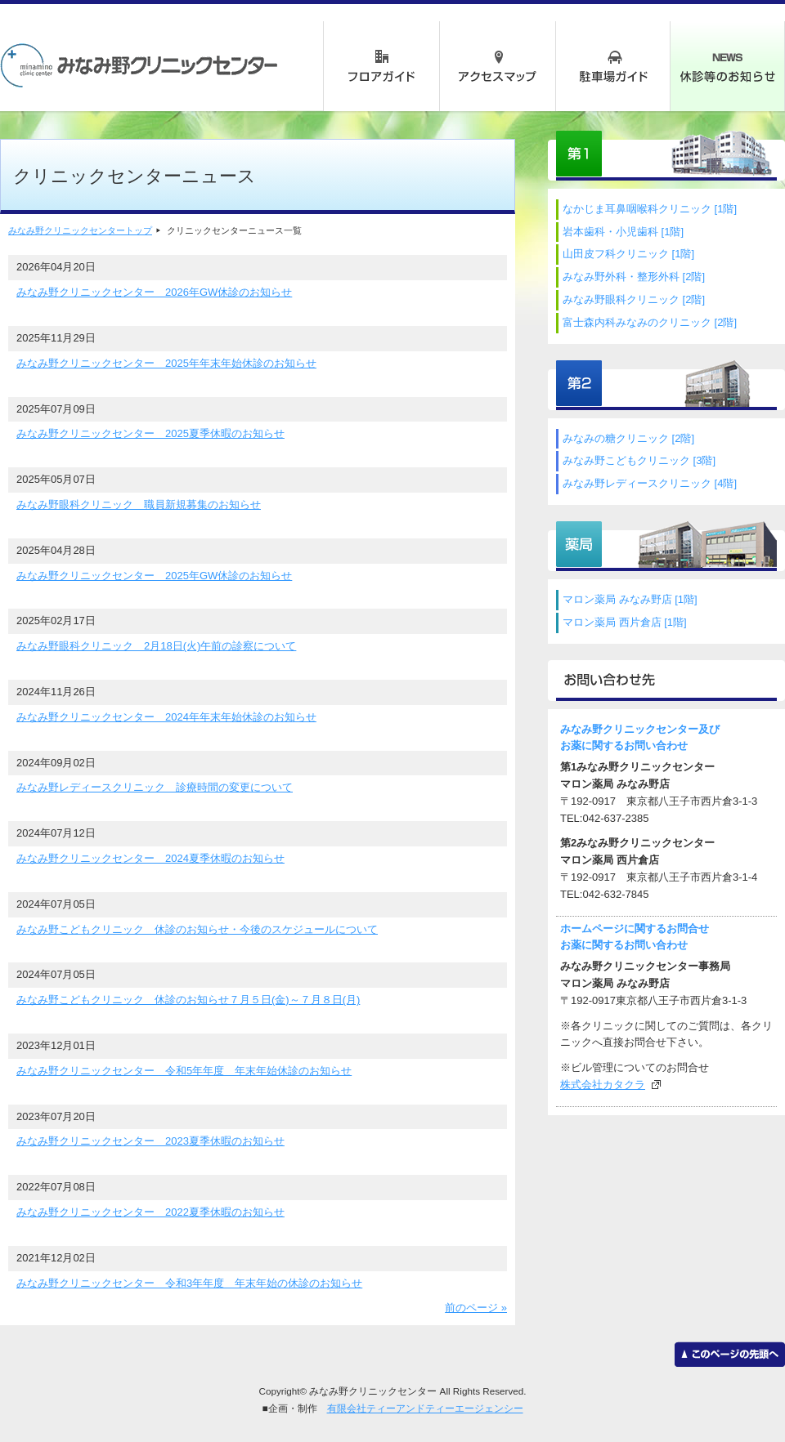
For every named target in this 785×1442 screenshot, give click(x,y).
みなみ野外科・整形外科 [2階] (634, 276)
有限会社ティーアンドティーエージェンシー (425, 1408)
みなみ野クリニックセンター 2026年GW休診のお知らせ (154, 292)
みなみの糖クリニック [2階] (628, 438)
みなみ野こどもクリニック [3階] (639, 460)
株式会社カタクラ (602, 1084)
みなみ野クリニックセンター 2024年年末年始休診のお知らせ (166, 717)
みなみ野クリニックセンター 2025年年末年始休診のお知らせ (166, 363)
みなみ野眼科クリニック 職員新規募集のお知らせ (138, 504)
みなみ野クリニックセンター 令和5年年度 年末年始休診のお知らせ (184, 1071)
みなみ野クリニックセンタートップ (80, 230)
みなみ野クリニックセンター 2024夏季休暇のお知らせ (150, 858)
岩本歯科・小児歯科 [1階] (623, 231)
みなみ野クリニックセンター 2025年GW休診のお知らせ (154, 575)
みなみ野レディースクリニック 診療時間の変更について (154, 787)
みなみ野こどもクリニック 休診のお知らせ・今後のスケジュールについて (197, 929)
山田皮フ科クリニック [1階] (628, 254)
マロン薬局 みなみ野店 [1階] (630, 599)
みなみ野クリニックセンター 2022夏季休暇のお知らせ (150, 1212)
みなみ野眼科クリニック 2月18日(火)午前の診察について (156, 646)
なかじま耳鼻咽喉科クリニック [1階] (650, 209)
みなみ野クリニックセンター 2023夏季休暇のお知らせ (150, 1141)
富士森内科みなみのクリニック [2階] (650, 322)
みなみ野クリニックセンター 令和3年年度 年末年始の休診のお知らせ (189, 1283)
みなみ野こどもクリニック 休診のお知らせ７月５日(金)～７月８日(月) (188, 999)
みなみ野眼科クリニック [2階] (634, 299)
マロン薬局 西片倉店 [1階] (625, 622)
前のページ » (476, 1307)
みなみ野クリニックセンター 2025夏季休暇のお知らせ (150, 433)
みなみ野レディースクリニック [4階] (650, 483)
